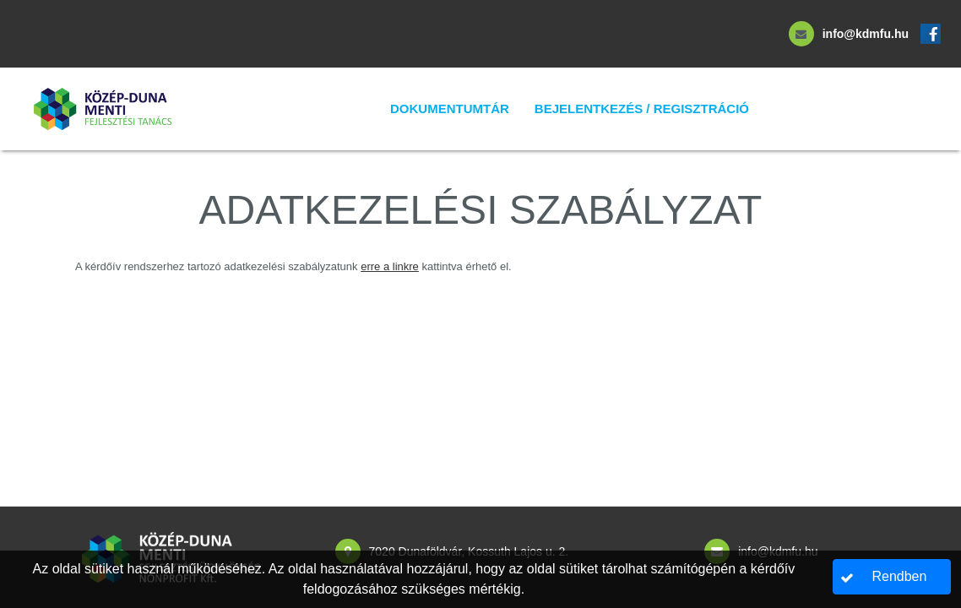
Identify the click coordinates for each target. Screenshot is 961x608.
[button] (892, 576)
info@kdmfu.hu (866, 34)
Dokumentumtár (449, 108)
